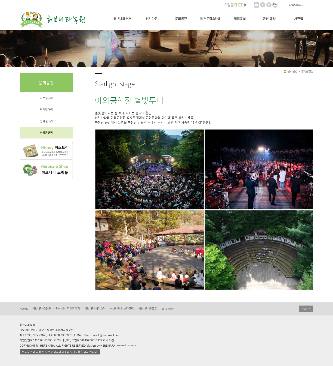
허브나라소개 (122, 18)
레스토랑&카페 (210, 18)
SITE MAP (167, 308)
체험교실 (240, 18)
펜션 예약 (269, 18)
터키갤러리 (46, 110)
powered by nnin (126, 345)
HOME (24, 308)
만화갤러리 (46, 121)
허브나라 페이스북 (94, 308)
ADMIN (306, 308)
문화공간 (181, 18)
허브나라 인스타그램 (122, 308)
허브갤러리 (46, 98)
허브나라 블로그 (147, 308)
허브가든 (152, 18)
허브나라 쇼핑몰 (41, 308)
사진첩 (298, 18)
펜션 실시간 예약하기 (68, 308)
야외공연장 (46, 133)
